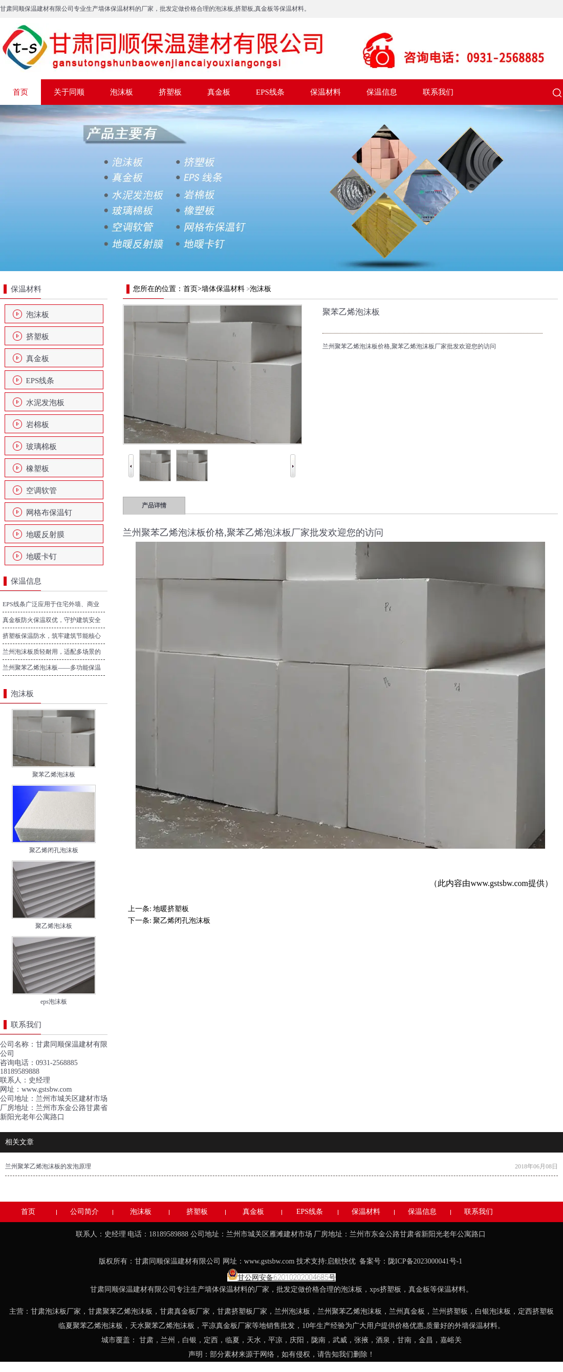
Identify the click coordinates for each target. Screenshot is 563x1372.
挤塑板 (170, 92)
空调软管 (41, 490)
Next (292, 458)
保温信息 (381, 92)
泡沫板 (121, 92)
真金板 (218, 92)
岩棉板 (37, 425)
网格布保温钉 (49, 512)
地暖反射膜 (45, 534)
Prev (131, 458)
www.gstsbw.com (46, 1089)
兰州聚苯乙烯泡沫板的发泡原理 (48, 1166)
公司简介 (84, 1211)
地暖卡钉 (41, 556)
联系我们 (438, 92)
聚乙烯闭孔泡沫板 (181, 920)
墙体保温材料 (223, 289)
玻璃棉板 (41, 446)
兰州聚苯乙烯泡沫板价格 (173, 532)
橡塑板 (37, 468)
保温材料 (325, 92)
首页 (20, 92)
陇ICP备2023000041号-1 (426, 1261)
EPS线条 (270, 92)
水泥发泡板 (45, 403)
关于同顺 (69, 92)
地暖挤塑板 (171, 909)
